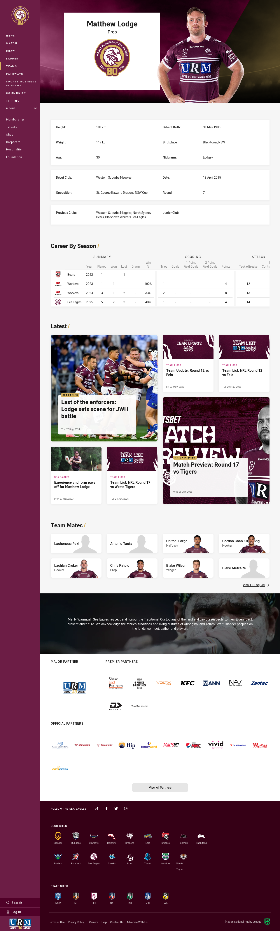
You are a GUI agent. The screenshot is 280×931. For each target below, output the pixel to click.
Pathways (14, 73)
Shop (9, 134)
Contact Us (116, 922)
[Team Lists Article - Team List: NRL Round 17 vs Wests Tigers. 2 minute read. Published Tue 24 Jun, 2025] (132, 475)
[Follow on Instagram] (126, 808)
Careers (93, 922)
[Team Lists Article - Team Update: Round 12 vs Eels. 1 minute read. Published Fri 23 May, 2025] (188, 363)
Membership (15, 119)
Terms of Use (57, 922)
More (21, 108)
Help (104, 922)
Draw (10, 50)
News (10, 35)
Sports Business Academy (21, 83)
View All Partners (160, 787)
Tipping (13, 100)
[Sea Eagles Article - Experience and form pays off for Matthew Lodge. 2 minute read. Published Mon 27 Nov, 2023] (76, 475)
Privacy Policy (76, 922)
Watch (12, 43)
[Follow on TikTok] (97, 808)
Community (16, 93)
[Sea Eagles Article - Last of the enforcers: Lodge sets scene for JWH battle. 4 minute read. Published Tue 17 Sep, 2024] (104, 388)
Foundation (14, 157)
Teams (11, 66)
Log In (13, 912)
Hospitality (14, 149)
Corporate (13, 142)
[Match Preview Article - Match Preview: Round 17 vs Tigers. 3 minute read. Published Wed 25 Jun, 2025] (216, 450)
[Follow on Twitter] (116, 808)
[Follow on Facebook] (106, 808)
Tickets (11, 127)
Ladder (12, 58)
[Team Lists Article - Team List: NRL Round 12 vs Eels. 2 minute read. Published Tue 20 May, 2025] (244, 363)
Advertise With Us (137, 922)
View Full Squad (256, 585)
